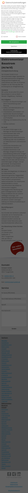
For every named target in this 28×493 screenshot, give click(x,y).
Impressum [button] (22, 55)
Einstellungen (12, 31)
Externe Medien (21, 36)
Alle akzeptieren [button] (14, 41)
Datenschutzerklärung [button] (15, 55)
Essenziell (4, 36)
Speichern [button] (14, 46)
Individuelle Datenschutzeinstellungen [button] (14, 51)
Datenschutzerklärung (6, 30)
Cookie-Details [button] (7, 55)
